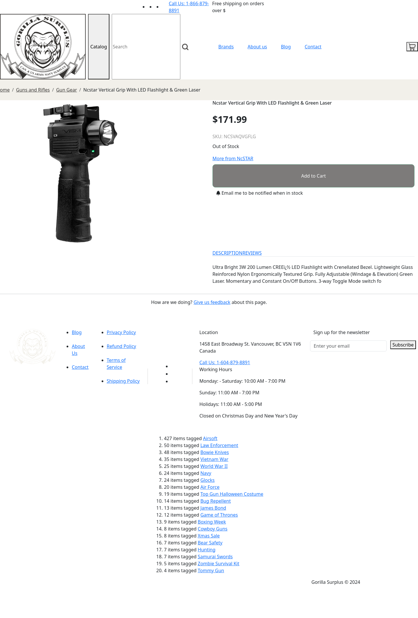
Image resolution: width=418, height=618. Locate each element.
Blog (286, 46)
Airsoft (210, 438)
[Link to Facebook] (174, 374)
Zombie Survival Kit (218, 563)
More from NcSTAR (232, 158)
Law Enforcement (219, 445)
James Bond (213, 508)
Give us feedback (212, 302)
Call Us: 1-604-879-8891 (224, 362)
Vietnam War (214, 459)
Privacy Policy (121, 332)
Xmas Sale (209, 536)
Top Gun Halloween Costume (231, 494)
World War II (214, 466)
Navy (205, 473)
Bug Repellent (215, 501)
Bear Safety (210, 542)
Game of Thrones (219, 515)
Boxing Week (212, 522)
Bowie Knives (214, 452)
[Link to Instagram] (165, 6)
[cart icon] (412, 46)
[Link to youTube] (174, 366)
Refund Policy (121, 346)
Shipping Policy (123, 381)
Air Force (209, 487)
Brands (226, 46)
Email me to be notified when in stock (259, 193)
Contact (313, 46)
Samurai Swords (215, 556)
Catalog (98, 46)
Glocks (207, 480)
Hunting (206, 549)
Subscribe (403, 345)
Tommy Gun (211, 570)
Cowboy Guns (213, 529)
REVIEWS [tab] (252, 253)
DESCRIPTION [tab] (227, 253)
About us (257, 46)
